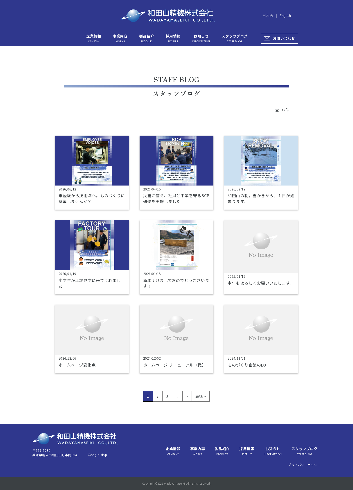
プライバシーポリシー (304, 465)
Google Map (97, 454)
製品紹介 (146, 38)
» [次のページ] (187, 396)
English (285, 15)
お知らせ (201, 38)
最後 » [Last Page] (200, 396)
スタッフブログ (234, 38)
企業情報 (93, 38)
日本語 (267, 15)
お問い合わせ (284, 38)
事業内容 (120, 38)
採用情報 (173, 38)
